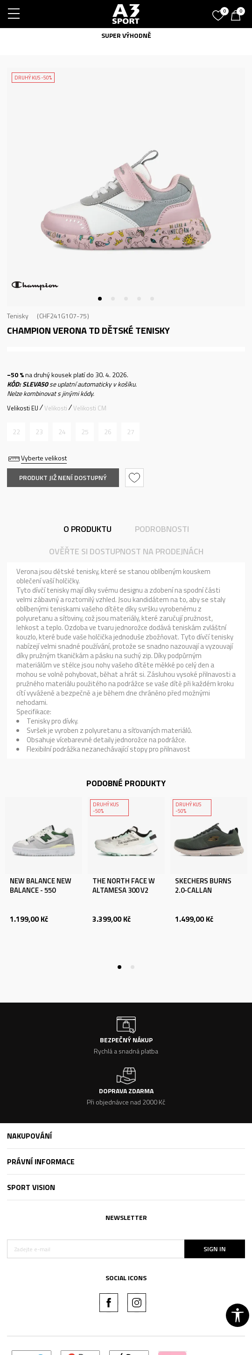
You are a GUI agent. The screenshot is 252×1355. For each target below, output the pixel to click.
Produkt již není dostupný (63, 477)
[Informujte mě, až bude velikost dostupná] (16, 432)
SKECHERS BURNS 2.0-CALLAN (203, 885)
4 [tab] (139, 299)
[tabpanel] (126, 187)
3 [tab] (126, 299)
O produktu (87, 529)
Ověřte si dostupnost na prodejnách (126, 551)
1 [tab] (100, 299)
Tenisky (17, 316)
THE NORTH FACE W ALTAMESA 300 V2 (123, 885)
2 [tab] (113, 299)
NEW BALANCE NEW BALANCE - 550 (40, 885)
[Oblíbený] (219, 12)
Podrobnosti (162, 529)
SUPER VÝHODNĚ (126, 35)
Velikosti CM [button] (89, 408)
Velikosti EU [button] (22, 408)
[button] (135, 477)
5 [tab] (152, 299)
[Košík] (238, 16)
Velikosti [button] (55, 408)
